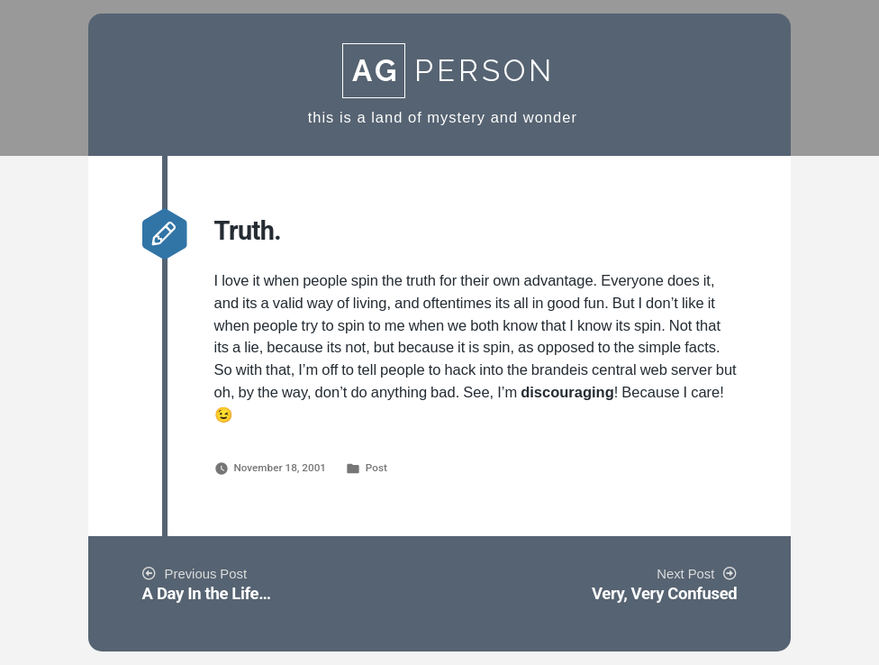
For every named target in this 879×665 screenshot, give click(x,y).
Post (376, 467)
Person (448, 70)
